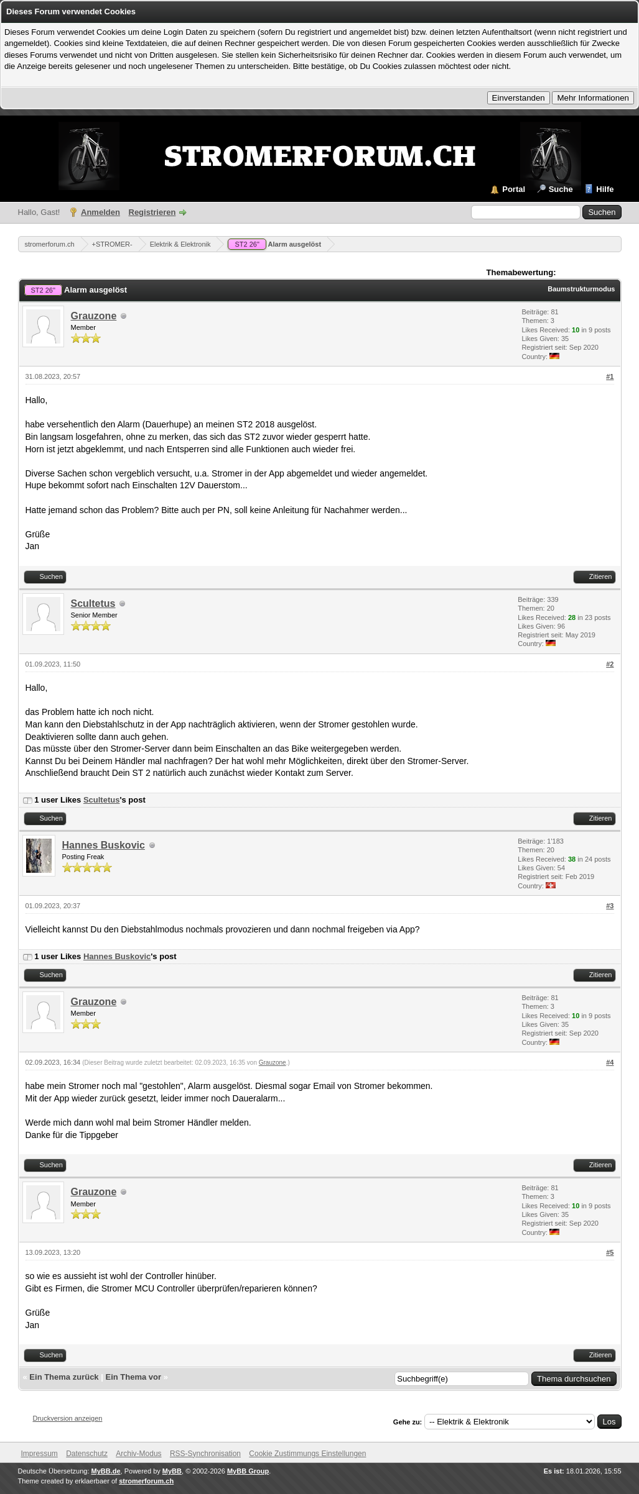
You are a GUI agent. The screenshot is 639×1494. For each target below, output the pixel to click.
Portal (513, 189)
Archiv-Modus (138, 1453)
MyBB (172, 1471)
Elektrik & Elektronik (180, 244)
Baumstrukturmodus (581, 289)
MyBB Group (248, 1471)
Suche (561, 189)
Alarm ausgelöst (274, 244)
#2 (609, 664)
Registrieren (152, 212)
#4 (609, 1062)
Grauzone (94, 316)
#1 (609, 376)
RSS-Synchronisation (205, 1453)
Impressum (39, 1453)
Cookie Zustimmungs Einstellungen (307, 1453)
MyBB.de (106, 1471)
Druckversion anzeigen (68, 1418)
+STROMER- (112, 244)
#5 (609, 1252)
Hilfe (604, 189)
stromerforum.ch (50, 244)
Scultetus (93, 603)
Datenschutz (87, 1453)
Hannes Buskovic (103, 845)
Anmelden (100, 212)
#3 (609, 905)
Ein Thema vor (133, 1377)
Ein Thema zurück (63, 1377)
